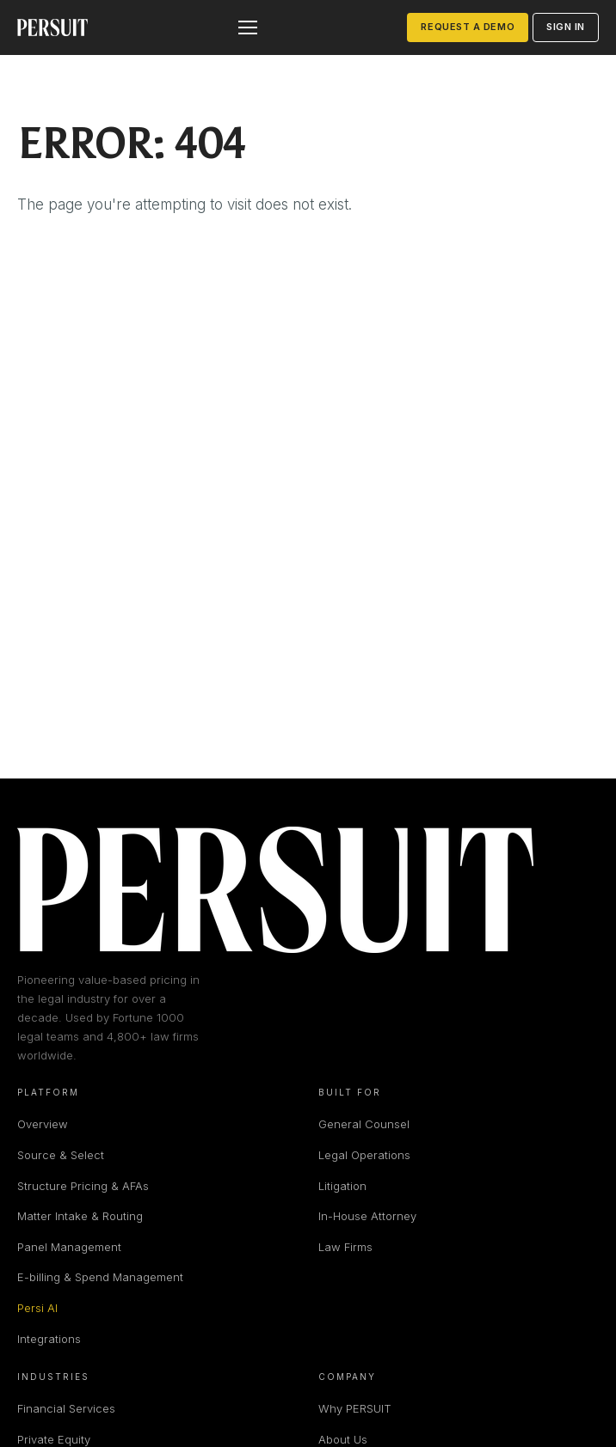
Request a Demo (467, 27)
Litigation (342, 1186)
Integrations (49, 1339)
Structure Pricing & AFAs (83, 1186)
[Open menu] (247, 27)
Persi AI (37, 1308)
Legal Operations (364, 1155)
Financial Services (66, 1408)
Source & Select (60, 1155)
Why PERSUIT (354, 1408)
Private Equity (53, 1439)
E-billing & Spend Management (100, 1277)
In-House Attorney (367, 1216)
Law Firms (345, 1247)
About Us (342, 1439)
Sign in (565, 27)
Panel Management (69, 1247)
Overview (42, 1124)
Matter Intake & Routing (80, 1216)
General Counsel (364, 1124)
